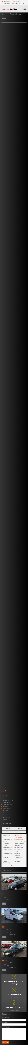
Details (3, 903)
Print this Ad (24, 21)
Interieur (8, 828)
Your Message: (6, 1027)
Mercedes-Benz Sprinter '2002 (9, 925)
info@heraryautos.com (19, 3)
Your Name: (5, 1017)
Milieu (7, 832)
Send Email (5, 1042)
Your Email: (5, 1022)
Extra (20, 832)
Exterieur (20, 828)
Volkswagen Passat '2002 (8, 958)
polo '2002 (4, 892)
